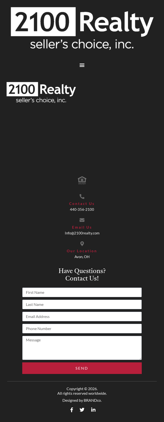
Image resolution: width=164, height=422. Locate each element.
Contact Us (82, 203)
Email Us (82, 227)
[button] (82, 65)
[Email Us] (82, 220)
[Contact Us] (82, 196)
